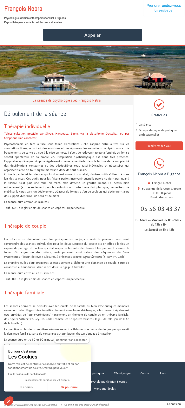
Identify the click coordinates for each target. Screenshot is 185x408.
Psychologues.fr (100, 404)
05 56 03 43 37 (160, 209)
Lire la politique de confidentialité (27, 374)
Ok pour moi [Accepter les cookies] (69, 387)
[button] (9, 401)
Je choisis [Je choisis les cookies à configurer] (26, 387)
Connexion (174, 404)
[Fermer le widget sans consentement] (72, 340)
